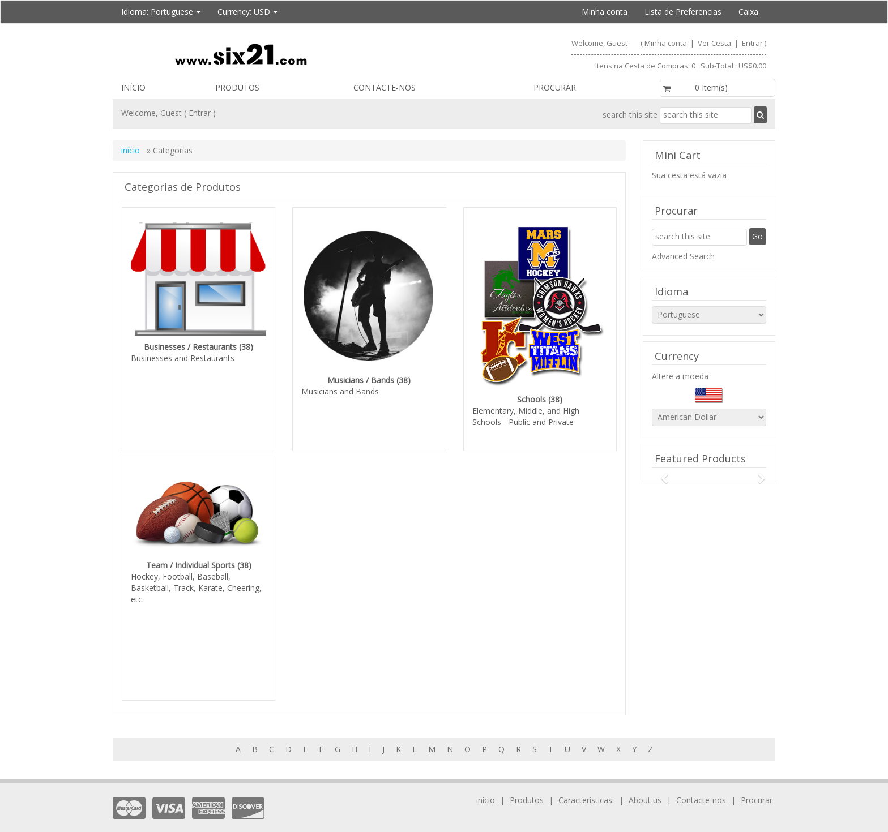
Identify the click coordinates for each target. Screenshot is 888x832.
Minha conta (604, 11)
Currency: (247, 11)
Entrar (752, 43)
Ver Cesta (715, 43)
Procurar (554, 87)
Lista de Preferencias (683, 11)
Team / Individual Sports (190, 556)
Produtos (237, 87)
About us (645, 783)
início (133, 87)
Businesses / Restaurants (190, 346)
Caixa (748, 11)
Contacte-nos (384, 87)
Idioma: (160, 11)
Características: (587, 783)
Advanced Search (683, 256)
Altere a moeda (680, 376)
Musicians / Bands (360, 380)
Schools (531, 399)
